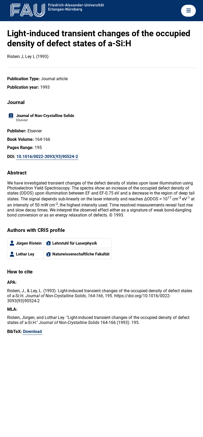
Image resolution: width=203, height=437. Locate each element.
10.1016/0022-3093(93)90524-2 (47, 156)
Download (32, 331)
